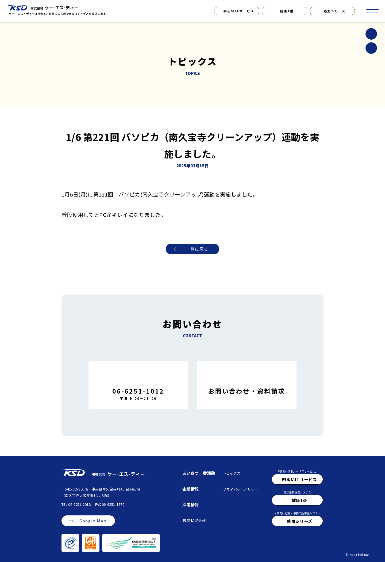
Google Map (92, 521)
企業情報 (190, 489)
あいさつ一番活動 (198, 473)
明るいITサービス (239, 11)
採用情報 (190, 504)
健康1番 (287, 11)
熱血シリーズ (335, 11)
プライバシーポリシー (240, 489)
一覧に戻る (197, 249)
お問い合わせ (194, 520)
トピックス (232, 473)
